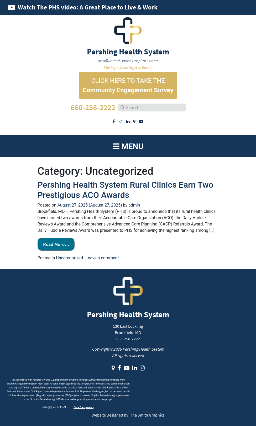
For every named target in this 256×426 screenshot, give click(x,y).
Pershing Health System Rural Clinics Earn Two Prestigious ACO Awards (125, 190)
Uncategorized (69, 257)
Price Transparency (84, 407)
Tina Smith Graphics (147, 415)
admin (134, 205)
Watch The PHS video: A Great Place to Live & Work (88, 7)
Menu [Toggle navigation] (128, 146)
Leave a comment (102, 257)
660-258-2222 (93, 107)
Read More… (56, 244)
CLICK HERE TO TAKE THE (128, 85)
